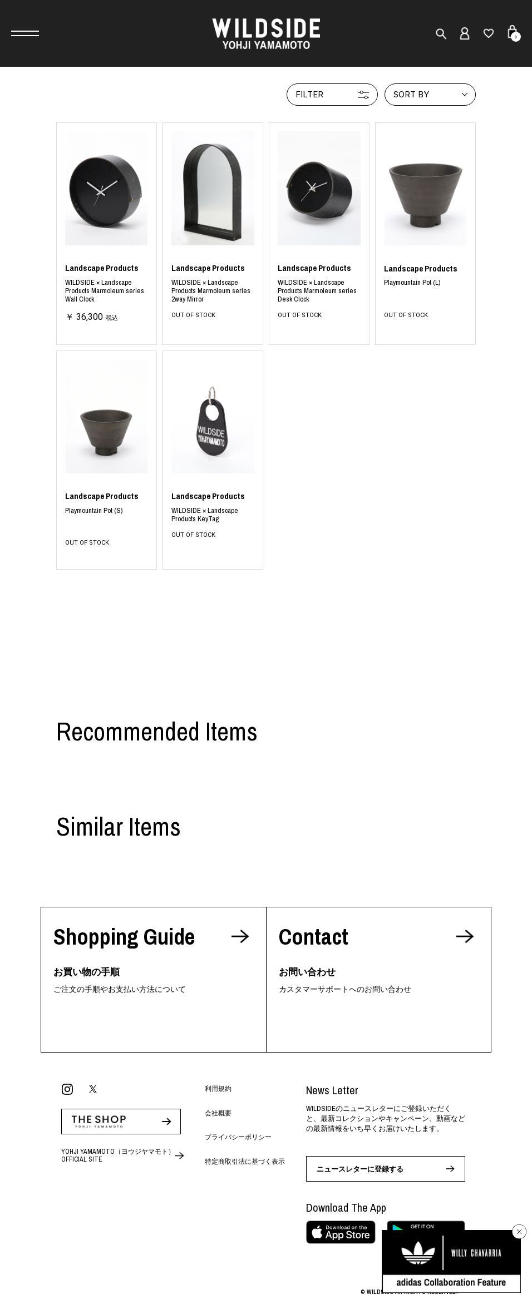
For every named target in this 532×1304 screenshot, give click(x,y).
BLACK (106, 292)
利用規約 (218, 1088)
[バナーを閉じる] (519, 1231)
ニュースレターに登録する (360, 1169)
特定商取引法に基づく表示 (245, 1161)
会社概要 (218, 1113)
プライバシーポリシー (238, 1137)
